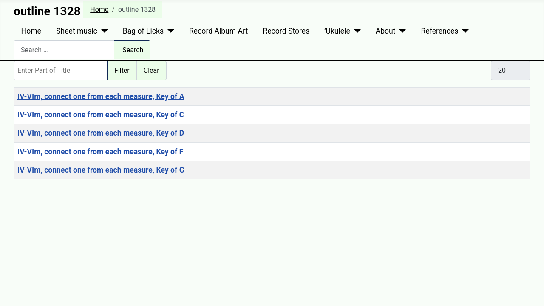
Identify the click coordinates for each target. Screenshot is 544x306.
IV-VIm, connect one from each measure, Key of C (100, 114)
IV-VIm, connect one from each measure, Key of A (100, 96)
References (440, 31)
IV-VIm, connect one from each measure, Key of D (100, 133)
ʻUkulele (337, 31)
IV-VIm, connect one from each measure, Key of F (100, 151)
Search (132, 50)
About (386, 31)
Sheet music (76, 31)
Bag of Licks (143, 31)
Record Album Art (218, 31)
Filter (122, 70)
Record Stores (286, 31)
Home (31, 31)
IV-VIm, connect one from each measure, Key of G (100, 170)
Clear (151, 70)
